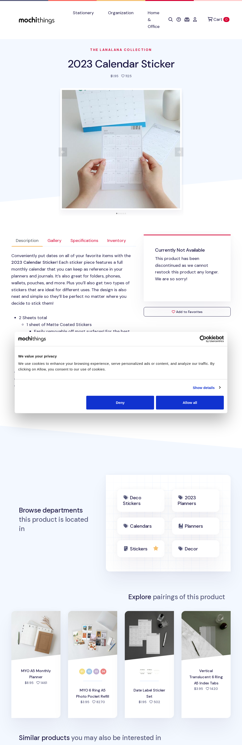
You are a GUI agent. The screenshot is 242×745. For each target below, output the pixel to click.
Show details (204, 387)
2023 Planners (187, 500)
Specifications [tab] (84, 240)
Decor (191, 549)
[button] (171, 19)
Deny (120, 403)
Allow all (190, 403)
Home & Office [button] (154, 19)
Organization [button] (121, 13)
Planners (194, 526)
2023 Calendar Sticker (121, 64)
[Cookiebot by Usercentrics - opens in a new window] (203, 338)
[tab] (116, 213)
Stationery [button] (83, 13)
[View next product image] (179, 151)
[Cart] (219, 19)
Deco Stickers (132, 500)
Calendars (141, 526)
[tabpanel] (73, 327)
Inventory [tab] (116, 240)
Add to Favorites (187, 312)
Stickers (138, 549)
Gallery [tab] (54, 240)
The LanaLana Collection (121, 50)
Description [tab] (27, 240)
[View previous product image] (63, 151)
